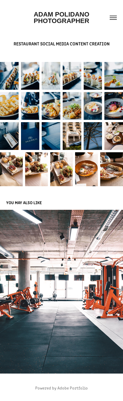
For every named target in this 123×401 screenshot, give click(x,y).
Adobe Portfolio (72, 388)
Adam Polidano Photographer (62, 17)
